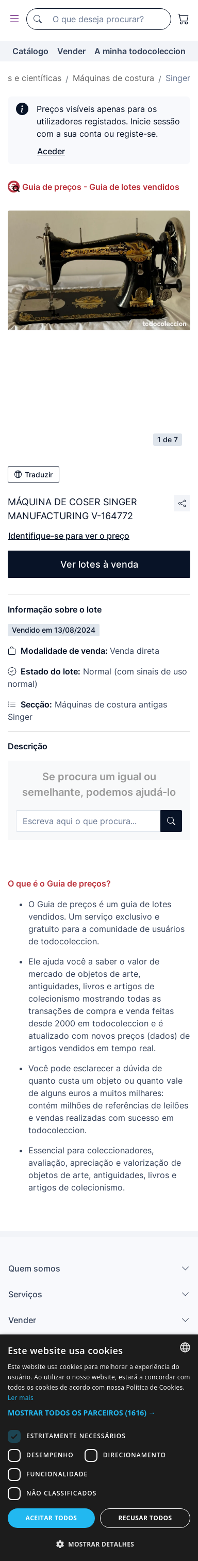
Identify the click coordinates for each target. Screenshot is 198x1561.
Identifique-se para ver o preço (68, 535)
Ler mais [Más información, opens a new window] (21, 1397)
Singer (178, 78)
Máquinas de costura (113, 78)
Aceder (51, 151)
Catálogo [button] (30, 51)
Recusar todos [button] (145, 1518)
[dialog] (99, 1447)
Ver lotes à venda (99, 564)
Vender (71, 51)
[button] (99, 1412)
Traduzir (33, 474)
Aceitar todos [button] (51, 1518)
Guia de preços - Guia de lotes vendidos (100, 187)
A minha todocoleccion (140, 51)
